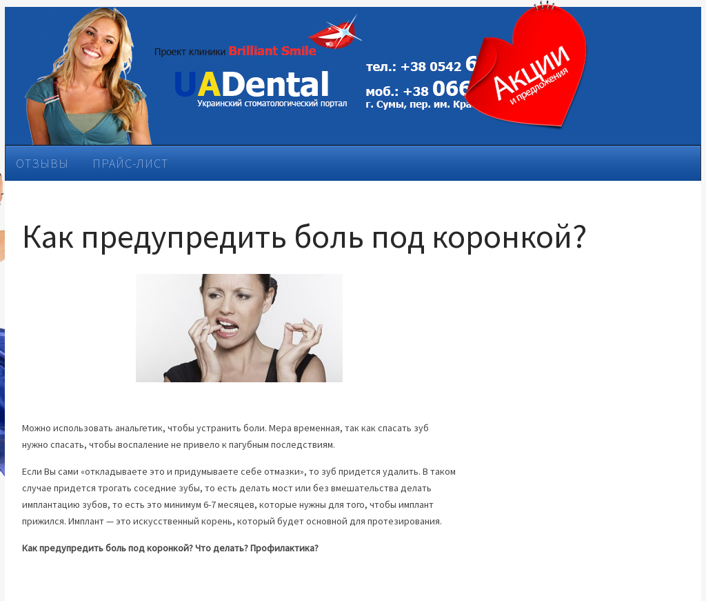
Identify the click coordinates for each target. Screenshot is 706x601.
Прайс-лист (130, 163)
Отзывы (42, 163)
